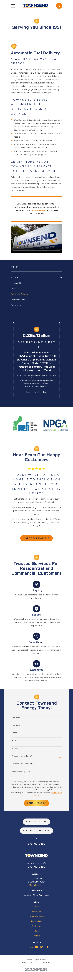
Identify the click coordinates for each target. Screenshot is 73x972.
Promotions (36, 912)
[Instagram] (41, 947)
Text (28, 392)
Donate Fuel (36, 922)
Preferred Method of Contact (23, 764)
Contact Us (36, 927)
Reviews (36, 936)
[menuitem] (35, 277)
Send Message (36, 803)
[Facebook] (26, 947)
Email (36, 392)
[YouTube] (36, 947)
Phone (14, 733)
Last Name (16, 725)
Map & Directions (36, 886)
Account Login (36, 822)
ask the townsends (36, 831)
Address (15, 748)
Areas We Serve (36, 917)
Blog (36, 932)
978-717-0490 (36, 845)
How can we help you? (21, 772)
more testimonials (36, 538)
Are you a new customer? (22, 756)
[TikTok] (47, 947)
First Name (16, 717)
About (36, 907)
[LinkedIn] (31, 947)
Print (45, 392)
